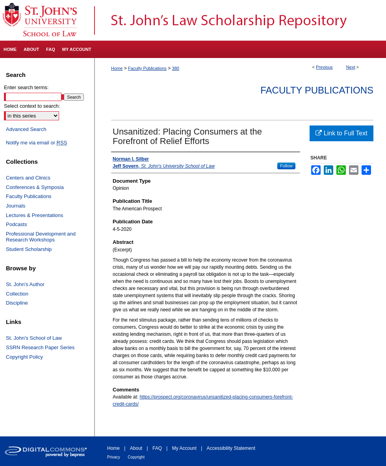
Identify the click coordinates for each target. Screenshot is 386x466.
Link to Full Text (341, 133)
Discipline (17, 303)
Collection (17, 294)
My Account (184, 448)
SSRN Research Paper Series (40, 347)
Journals (15, 206)
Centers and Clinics (28, 178)
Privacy (113, 457)
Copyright (136, 457)
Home (116, 68)
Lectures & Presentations (34, 215)
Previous (324, 67)
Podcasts (16, 224)
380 (175, 68)
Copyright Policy (24, 357)
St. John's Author (25, 284)
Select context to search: (32, 106)
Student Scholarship (29, 249)
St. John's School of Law (34, 338)
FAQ (157, 448)
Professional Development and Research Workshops (41, 237)
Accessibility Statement (231, 448)
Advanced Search (26, 129)
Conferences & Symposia (35, 187)
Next (350, 67)
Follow (286, 165)
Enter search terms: (26, 87)
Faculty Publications (147, 68)
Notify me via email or (36, 143)
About (136, 448)
